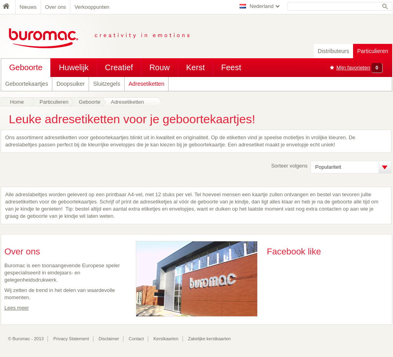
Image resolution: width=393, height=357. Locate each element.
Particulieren (372, 51)
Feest (231, 67)
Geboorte (25, 67)
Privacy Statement (71, 338)
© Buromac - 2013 (26, 338)
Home (8, 7)
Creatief (119, 67)
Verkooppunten (91, 7)
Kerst (195, 67)
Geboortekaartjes (26, 84)
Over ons (55, 7)
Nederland (262, 6)
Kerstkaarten (165, 338)
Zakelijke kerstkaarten (209, 338)
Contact (136, 338)
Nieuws (28, 7)
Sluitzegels (106, 84)
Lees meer (16, 308)
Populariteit (328, 167)
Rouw (159, 67)
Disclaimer (109, 338)
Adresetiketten (147, 84)
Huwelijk (73, 67)
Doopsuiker (70, 84)
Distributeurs (333, 51)
